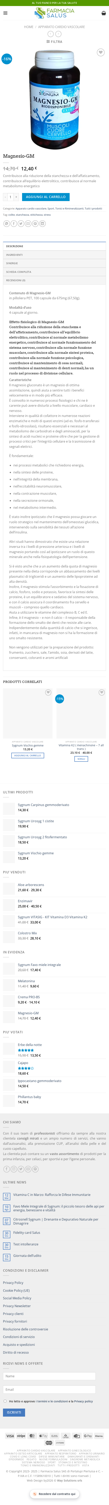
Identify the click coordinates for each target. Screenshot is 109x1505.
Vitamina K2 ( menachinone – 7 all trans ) (81, 746)
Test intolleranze (25, 1244)
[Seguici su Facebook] (6, 1169)
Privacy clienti (13, 1314)
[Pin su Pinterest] (35, 223)
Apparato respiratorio (60, 1453)
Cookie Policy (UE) (16, 1290)
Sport (51, 208)
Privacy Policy (13, 1282)
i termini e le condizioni (52, 1401)
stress (47, 214)
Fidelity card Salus (26, 1233)
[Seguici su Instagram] (14, 1169)
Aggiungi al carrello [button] (27, 755)
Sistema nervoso (33, 1462)
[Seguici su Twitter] (21, 1169)
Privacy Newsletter (17, 1306)
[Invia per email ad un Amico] (28, 223)
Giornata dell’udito (27, 1256)
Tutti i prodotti (93, 208)
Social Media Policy (17, 1298)
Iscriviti (14, 1412)
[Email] (49, 1389)
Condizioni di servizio (19, 1337)
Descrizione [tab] (14, 246)
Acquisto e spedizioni (19, 1344)
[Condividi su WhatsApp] (6, 223)
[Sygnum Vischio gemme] (28, 713)
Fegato (32, 1459)
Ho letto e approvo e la (48, 1401)
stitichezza (36, 214)
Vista (85, 1465)
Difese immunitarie (52, 1456)
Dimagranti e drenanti (83, 1456)
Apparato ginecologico (74, 1450)
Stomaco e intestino (72, 1462)
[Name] (49, 1376)
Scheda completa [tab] (18, 272)
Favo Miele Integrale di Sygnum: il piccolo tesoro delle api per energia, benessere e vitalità (58, 1208)
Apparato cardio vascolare (61, 27)
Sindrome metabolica (85, 1459)
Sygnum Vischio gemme (28, 745)
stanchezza (22, 214)
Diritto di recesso (16, 1352)
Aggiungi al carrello (46, 197)
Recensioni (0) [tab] (15, 280)
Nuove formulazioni (53, 1459)
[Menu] (5, 13)
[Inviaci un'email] (28, 1169)
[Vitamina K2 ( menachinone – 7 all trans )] (81, 713)
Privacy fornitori (15, 1321)
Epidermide (16, 1459)
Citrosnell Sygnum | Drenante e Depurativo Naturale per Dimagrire (55, 1221)
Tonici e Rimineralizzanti (69, 208)
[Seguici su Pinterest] (35, 1169)
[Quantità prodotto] (10, 197)
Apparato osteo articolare (23, 1453)
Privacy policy (83, 1401)
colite (11, 214)
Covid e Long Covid (23, 1456)
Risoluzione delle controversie (25, 1329)
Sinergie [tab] (12, 263)
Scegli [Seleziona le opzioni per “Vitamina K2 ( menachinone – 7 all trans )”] (81, 758)
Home (28, 27)
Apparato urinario (92, 1453)
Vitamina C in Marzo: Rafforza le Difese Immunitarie (52, 1195)
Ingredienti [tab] (14, 255)
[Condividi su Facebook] (14, 223)
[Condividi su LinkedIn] (42, 223)
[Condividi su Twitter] (21, 223)
